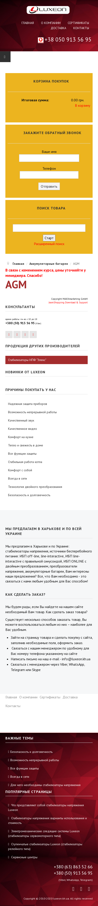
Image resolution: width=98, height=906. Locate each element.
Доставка (58, 28)
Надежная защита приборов (27, 404)
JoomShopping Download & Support (68, 302)
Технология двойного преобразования (35, 487)
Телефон (49, 172)
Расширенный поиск (49, 243)
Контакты (81, 28)
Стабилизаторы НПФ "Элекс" (27, 360)
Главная (28, 23)
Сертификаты (78, 23)
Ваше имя (49, 155)
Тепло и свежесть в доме (25, 445)
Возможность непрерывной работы (32, 412)
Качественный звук (21, 420)
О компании (51, 23)
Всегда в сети (17, 478)
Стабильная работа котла (25, 462)
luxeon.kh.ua (61, 898)
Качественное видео (22, 429)
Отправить (49, 186)
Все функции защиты (22, 454)
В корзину (82, 105)
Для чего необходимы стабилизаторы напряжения (45, 785)
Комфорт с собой (20, 470)
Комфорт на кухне (20, 437)
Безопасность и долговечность (29, 495)
